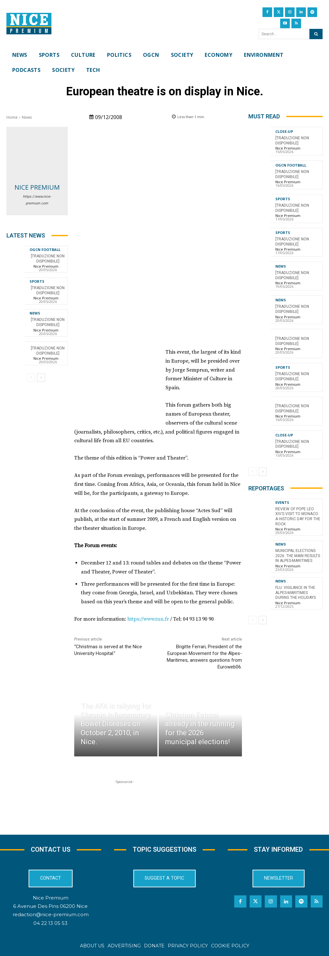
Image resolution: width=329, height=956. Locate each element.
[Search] (316, 34)
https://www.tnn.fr (148, 619)
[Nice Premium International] (28, 24)
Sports (37, 281)
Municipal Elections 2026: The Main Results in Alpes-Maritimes (297, 555)
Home (12, 117)
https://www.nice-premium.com (37, 199)
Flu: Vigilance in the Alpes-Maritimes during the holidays (295, 592)
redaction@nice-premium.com (51, 914)
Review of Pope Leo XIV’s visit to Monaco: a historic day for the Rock (297, 516)
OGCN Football (45, 249)
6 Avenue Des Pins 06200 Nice (50, 906)
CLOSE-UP (284, 131)
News (27, 117)
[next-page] (41, 378)
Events (282, 502)
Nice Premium (37, 187)
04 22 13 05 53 (50, 923)
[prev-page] (31, 378)
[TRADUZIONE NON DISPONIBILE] (48, 322)
